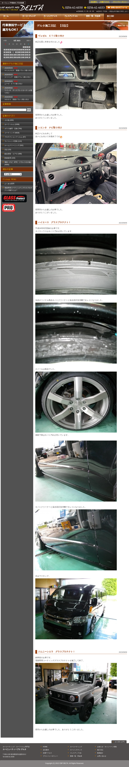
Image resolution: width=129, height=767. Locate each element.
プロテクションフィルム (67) (15, 137)
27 (17, 57)
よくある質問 (9, 184)
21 (21, 55)
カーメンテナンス (51, 17)
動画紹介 (100, 753)
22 (24, 55)
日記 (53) (7, 150)
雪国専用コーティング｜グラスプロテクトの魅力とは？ (18, 189)
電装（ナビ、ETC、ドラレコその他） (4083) (18, 163)
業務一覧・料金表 (93, 17)
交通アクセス (104, 1)
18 (9, 55)
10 (5, 52)
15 (24, 52)
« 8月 (5, 40)
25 (9, 57)
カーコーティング (30, 17)
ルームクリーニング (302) (13, 145)
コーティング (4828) (11, 133)
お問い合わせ (101, 756)
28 (21, 57)
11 (9, 52)
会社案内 (93, 1)
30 (28, 57)
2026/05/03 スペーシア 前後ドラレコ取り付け (17, 76)
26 (13, 57)
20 (17, 55)
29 (24, 57)
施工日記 (116, 17)
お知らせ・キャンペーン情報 (107, 746)
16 (28, 52)
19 (13, 55)
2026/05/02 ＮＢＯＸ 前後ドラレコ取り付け (16, 98)
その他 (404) (9, 120)
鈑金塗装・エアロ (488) (13, 154)
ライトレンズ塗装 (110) (13, 141)
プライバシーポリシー (120, 1)
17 (5, 55)
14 (21, 52)
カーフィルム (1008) (11, 124)
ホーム (10, 17)
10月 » (29, 40)
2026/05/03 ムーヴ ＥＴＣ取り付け (13, 82)
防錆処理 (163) (9, 158)
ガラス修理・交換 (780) (13, 129)
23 (28, 55)
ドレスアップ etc (72, 17)
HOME (45, 746)
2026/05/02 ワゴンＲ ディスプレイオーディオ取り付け (18, 90)
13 (17, 52)
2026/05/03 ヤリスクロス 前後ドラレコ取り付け (18, 69)
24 (5, 57)
